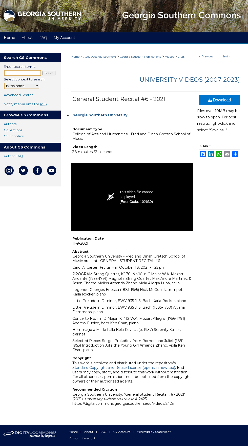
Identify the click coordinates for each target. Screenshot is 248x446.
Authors (10, 124)
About (89, 432)
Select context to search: (24, 79)
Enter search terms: (20, 67)
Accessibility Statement (154, 432)
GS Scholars (14, 136)
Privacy (73, 438)
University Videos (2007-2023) (189, 79)
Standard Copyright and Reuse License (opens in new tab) (123, 367)
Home (75, 56)
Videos (169, 56)
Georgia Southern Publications (140, 56)
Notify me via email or (25, 104)
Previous (207, 56)
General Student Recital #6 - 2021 (119, 99)
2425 (181, 56)
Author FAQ (13, 156)
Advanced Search (18, 95)
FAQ (103, 432)
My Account (122, 432)
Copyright (88, 438)
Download (219, 100)
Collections (13, 130)
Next (225, 56)
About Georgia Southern (100, 56)
